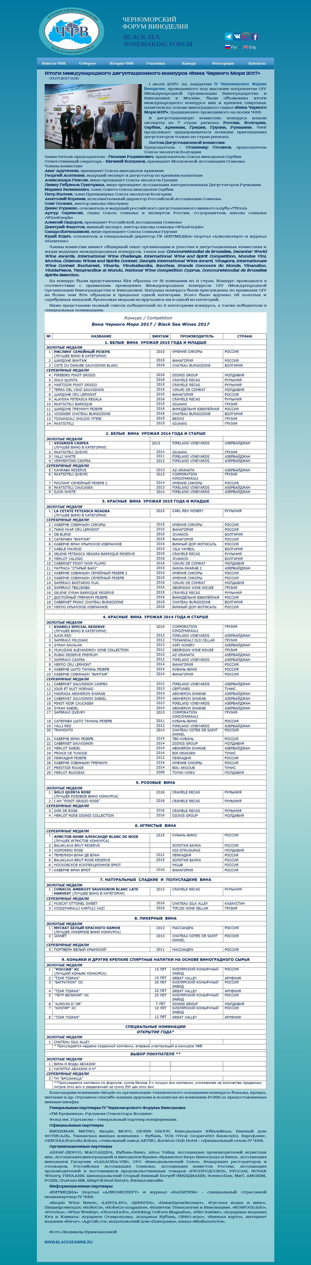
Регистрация (223, 63)
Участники (155, 63)
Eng (249, 47)
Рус (231, 47)
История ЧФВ (121, 63)
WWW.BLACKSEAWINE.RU (69, 1242)
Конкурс (189, 63)
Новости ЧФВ (54, 63)
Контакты (257, 63)
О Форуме (87, 63)
